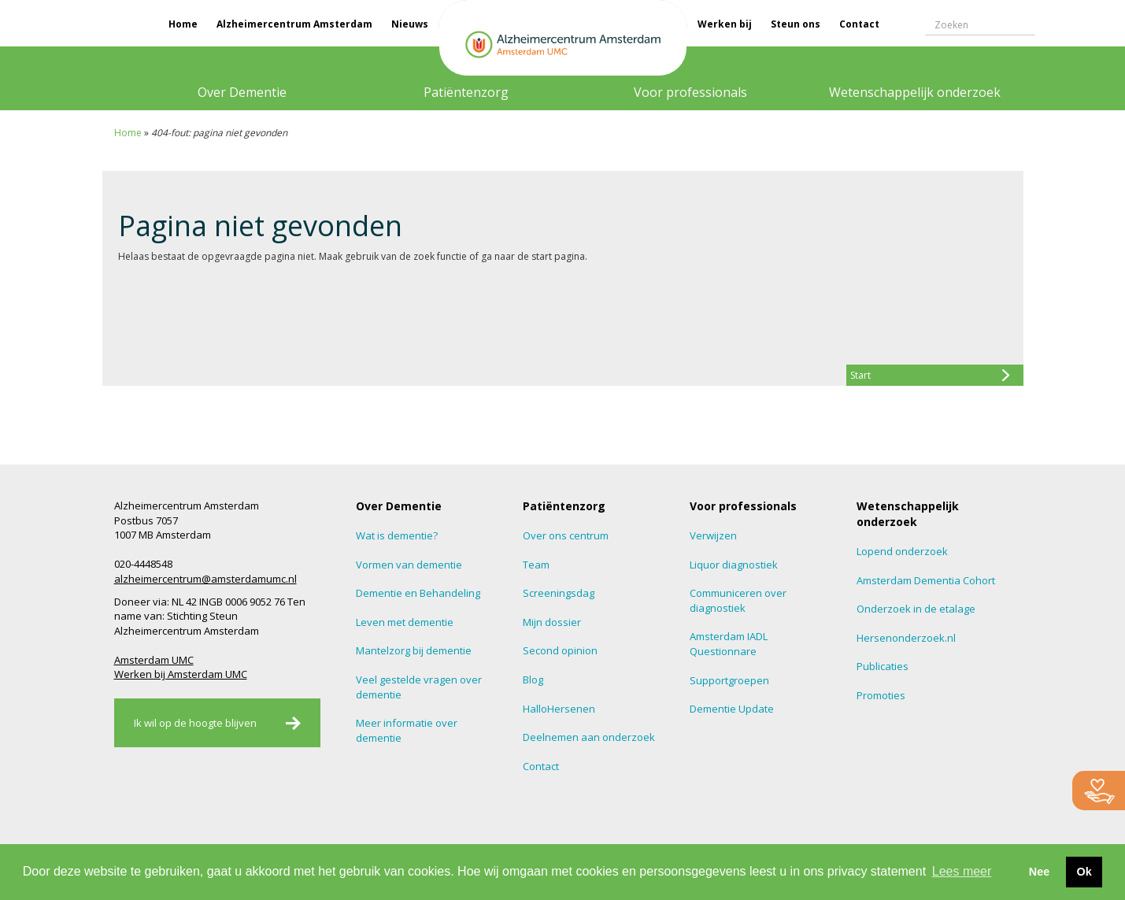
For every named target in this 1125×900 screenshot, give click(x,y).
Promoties (881, 695)
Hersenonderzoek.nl (906, 638)
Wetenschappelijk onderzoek (915, 92)
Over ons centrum (566, 535)
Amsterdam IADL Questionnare (729, 643)
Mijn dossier (552, 622)
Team (536, 564)
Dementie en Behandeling (418, 593)
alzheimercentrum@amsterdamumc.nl (205, 579)
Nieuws (409, 24)
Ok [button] (1083, 871)
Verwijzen (713, 535)
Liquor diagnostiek (734, 564)
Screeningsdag (558, 593)
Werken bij (725, 24)
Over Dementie (242, 92)
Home (183, 24)
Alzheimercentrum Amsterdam (294, 24)
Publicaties (883, 666)
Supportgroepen (729, 680)
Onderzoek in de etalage (916, 609)
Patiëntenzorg (466, 92)
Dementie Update (732, 709)
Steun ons (795, 24)
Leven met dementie (404, 622)
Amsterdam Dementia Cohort (926, 580)
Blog (533, 679)
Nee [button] (1039, 871)
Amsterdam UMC (154, 660)
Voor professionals (690, 92)
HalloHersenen (559, 709)
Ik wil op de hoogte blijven (195, 723)
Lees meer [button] (962, 871)
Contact (859, 24)
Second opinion (560, 650)
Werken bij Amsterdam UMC (180, 674)
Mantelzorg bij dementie (414, 650)
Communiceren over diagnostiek (738, 600)
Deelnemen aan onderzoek (589, 737)
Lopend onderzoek (902, 551)
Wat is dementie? (397, 535)
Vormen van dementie (409, 564)
